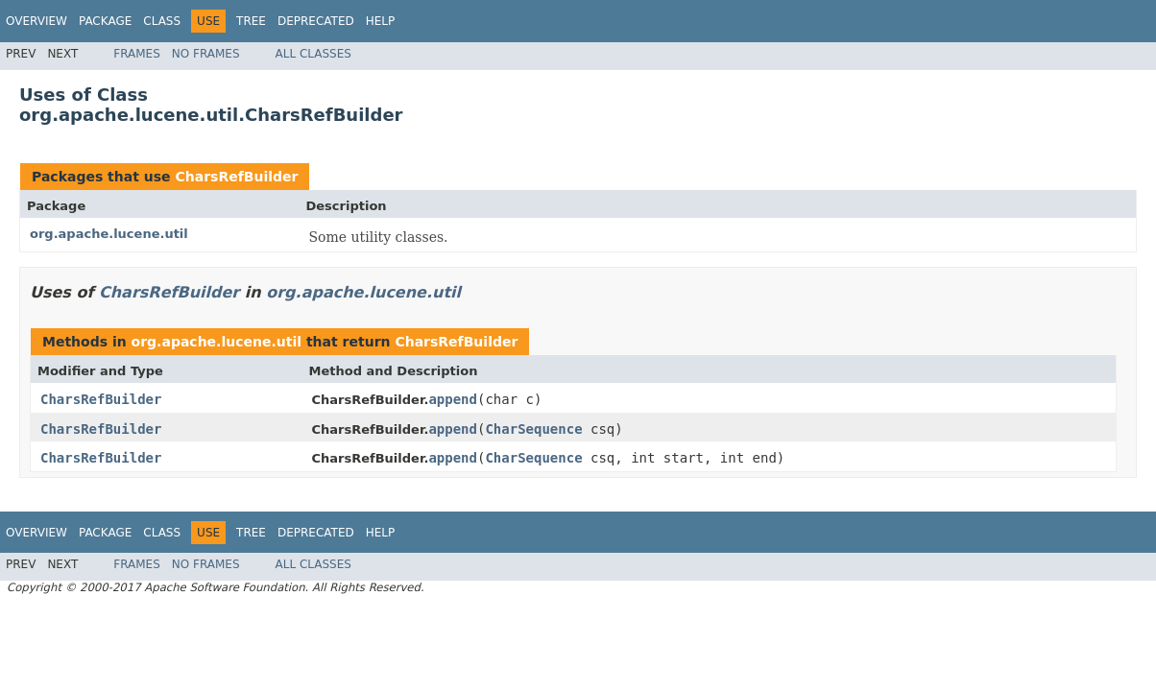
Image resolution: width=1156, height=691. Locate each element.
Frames (136, 53)
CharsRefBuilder (236, 176)
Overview (36, 21)
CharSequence (533, 429)
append (452, 399)
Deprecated (315, 21)
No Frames (206, 53)
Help (381, 21)
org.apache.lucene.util (109, 233)
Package (105, 21)
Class (162, 21)
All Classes (313, 53)
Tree (251, 21)
